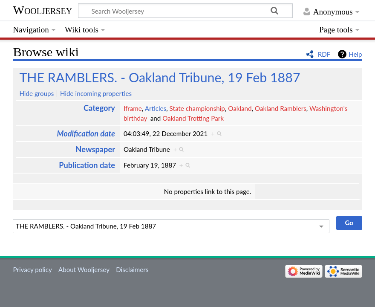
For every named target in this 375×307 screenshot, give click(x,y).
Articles (156, 108)
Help (355, 54)
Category (99, 108)
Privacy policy (32, 269)
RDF (324, 54)
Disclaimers (132, 269)
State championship (197, 108)
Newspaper (95, 149)
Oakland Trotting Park (193, 118)
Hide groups (36, 93)
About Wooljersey (84, 269)
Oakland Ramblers (280, 108)
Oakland (239, 108)
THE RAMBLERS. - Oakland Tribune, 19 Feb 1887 (159, 77)
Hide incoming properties (96, 93)
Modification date (86, 133)
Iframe (133, 108)
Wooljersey (42, 10)
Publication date (87, 165)
